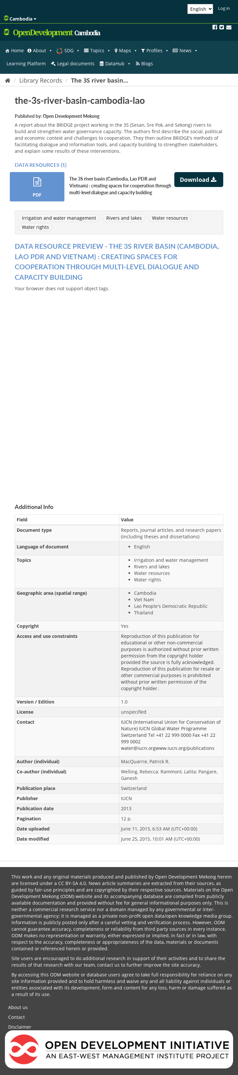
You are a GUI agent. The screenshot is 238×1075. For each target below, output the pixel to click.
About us (18, 1007)
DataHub (118, 63)
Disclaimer (19, 1027)
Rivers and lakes (124, 218)
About (43, 50)
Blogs (147, 63)
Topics (100, 50)
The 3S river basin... (99, 80)
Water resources (170, 218)
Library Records (40, 80)
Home (17, 50)
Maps (128, 50)
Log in (224, 8)
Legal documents (75, 63)
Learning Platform (26, 63)
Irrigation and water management (59, 218)
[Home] (7, 80)
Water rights (35, 227)
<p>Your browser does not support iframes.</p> (119, 389)
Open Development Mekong (71, 116)
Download (199, 179)
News (188, 50)
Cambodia (20, 18)
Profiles (157, 50)
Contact (16, 1017)
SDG (72, 50)
